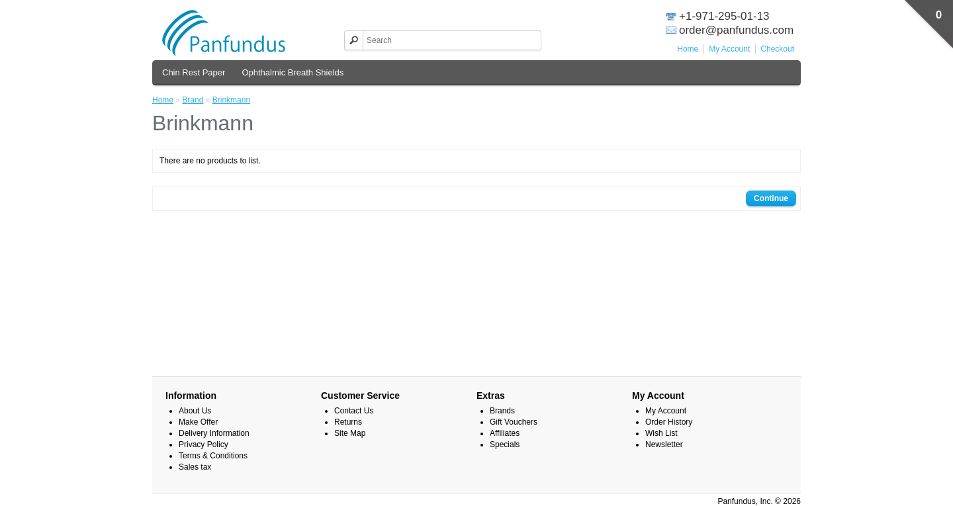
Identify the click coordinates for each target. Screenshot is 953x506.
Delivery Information (214, 433)
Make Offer (198, 422)
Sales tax (195, 467)
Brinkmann (231, 100)
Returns (348, 422)
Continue (771, 198)
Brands (502, 410)
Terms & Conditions (213, 455)
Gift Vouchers (513, 422)
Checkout (777, 49)
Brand (192, 100)
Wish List (661, 433)
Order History (668, 422)
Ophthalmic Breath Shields (292, 72)
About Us (195, 410)
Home (687, 49)
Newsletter (664, 444)
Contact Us (353, 410)
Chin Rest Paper (193, 72)
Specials (505, 444)
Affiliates (505, 433)
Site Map (349, 433)
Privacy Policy (203, 444)
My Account (729, 49)
